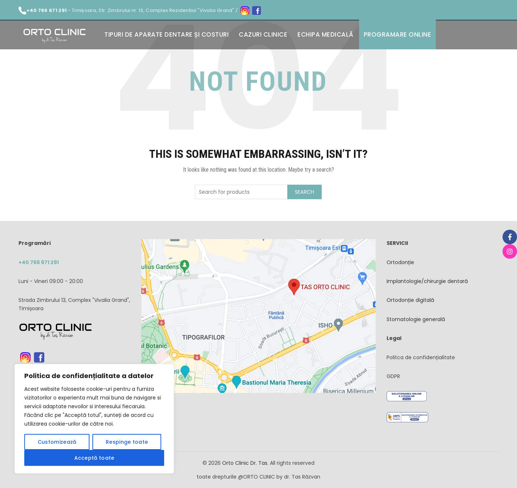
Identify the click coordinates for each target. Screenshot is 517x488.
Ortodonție (400, 262)
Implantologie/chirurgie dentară (427, 281)
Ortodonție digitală (410, 300)
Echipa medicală (325, 34)
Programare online (397, 34)
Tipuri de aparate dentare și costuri (166, 34)
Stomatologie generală (416, 319)
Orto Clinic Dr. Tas (244, 463)
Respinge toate (127, 442)
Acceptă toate (94, 458)
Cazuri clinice (263, 34)
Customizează (57, 442)
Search (304, 192)
